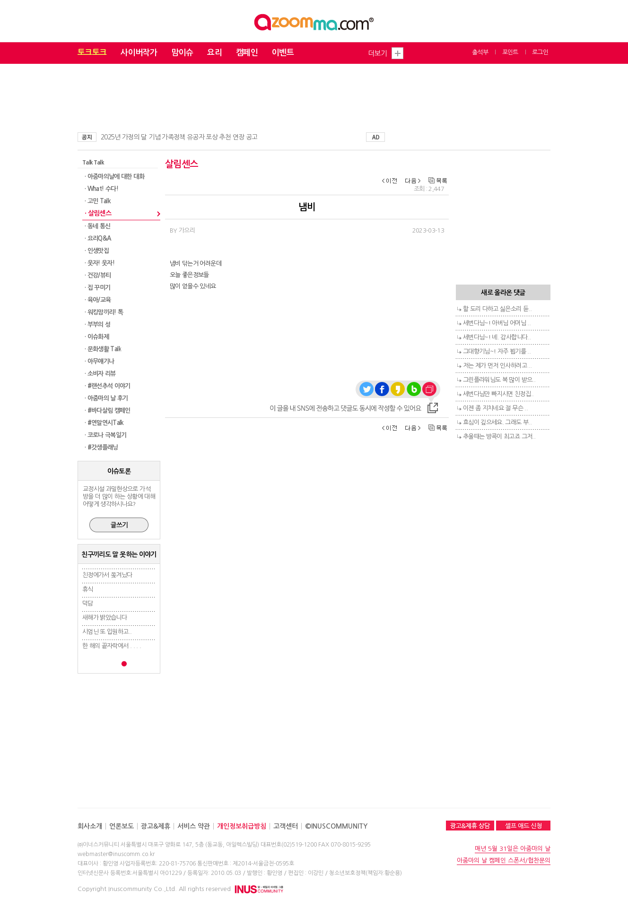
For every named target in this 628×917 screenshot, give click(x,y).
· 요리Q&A (98, 238)
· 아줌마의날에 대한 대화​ (114, 176)
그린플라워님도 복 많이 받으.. (499, 380)
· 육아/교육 (98, 300)
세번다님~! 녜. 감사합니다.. (497, 337)
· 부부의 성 (97, 324)
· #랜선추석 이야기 (108, 386)
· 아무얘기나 (99, 361)
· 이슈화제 (97, 337)
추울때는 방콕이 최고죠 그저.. (499, 436)
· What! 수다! (101, 189)
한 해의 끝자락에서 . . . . (111, 646)
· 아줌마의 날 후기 (106, 398)
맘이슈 (182, 53)
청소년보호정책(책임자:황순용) (365, 873)
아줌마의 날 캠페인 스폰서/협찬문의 (503, 860)
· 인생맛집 (97, 251)
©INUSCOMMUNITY (336, 826)
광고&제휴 (155, 826)
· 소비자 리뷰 (100, 374)
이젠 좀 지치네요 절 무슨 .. (495, 408)
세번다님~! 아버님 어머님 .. (497, 323)
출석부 (480, 52)
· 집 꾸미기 (97, 288)
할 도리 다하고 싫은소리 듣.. (497, 309)
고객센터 (285, 826)
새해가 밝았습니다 (104, 617)
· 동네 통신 (97, 226)
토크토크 (92, 53)
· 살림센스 (98, 213)
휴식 (87, 589)
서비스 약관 (193, 826)
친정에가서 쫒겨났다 (107, 575)
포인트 (510, 52)
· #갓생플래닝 (101, 447)
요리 (214, 53)
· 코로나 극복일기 (106, 435)
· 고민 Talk (98, 201)
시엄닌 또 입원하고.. (106, 632)
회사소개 (90, 826)
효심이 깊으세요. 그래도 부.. (497, 422)
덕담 (87, 603)
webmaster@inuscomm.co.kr (116, 854)
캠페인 (247, 53)
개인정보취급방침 (241, 826)
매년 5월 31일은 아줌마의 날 (512, 849)
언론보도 (121, 826)
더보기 (377, 53)
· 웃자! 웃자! (99, 263)
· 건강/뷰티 (98, 275)
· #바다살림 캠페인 (108, 410)
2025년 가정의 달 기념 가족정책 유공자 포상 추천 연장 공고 (179, 137)
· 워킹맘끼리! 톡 (104, 312)
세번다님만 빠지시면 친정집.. (498, 394)
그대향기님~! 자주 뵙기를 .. (497, 351)
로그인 (540, 52)
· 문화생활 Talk (103, 349)
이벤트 (283, 53)
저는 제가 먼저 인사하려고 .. (497, 366)
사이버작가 (139, 53)
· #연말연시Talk (104, 423)
